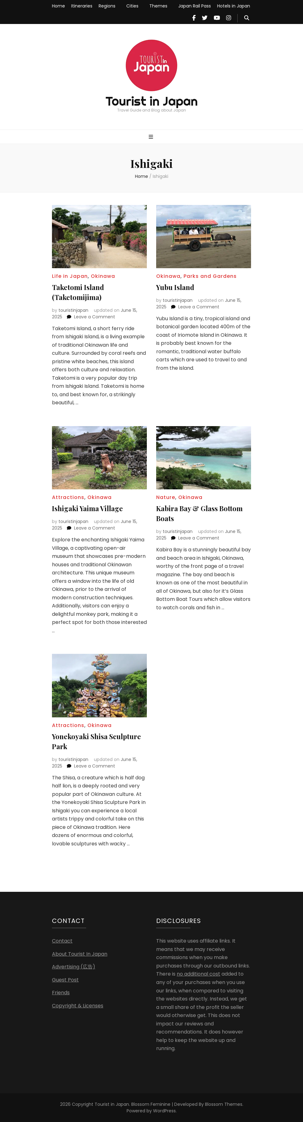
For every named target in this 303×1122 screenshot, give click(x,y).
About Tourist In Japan (79, 954)
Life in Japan (70, 276)
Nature (165, 497)
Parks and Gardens (210, 276)
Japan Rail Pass (194, 6)
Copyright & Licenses (77, 1005)
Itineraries (81, 6)
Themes (158, 6)
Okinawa (103, 276)
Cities (132, 6)
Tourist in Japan (151, 101)
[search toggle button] (246, 18)
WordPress (164, 1111)
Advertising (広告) (73, 966)
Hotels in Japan (233, 6)
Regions (107, 6)
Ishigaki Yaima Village (87, 508)
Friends (61, 992)
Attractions (68, 497)
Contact (62, 940)
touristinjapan (73, 310)
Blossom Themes (223, 1104)
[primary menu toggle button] (152, 137)
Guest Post (65, 979)
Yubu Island (175, 287)
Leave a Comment (94, 317)
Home (58, 6)
